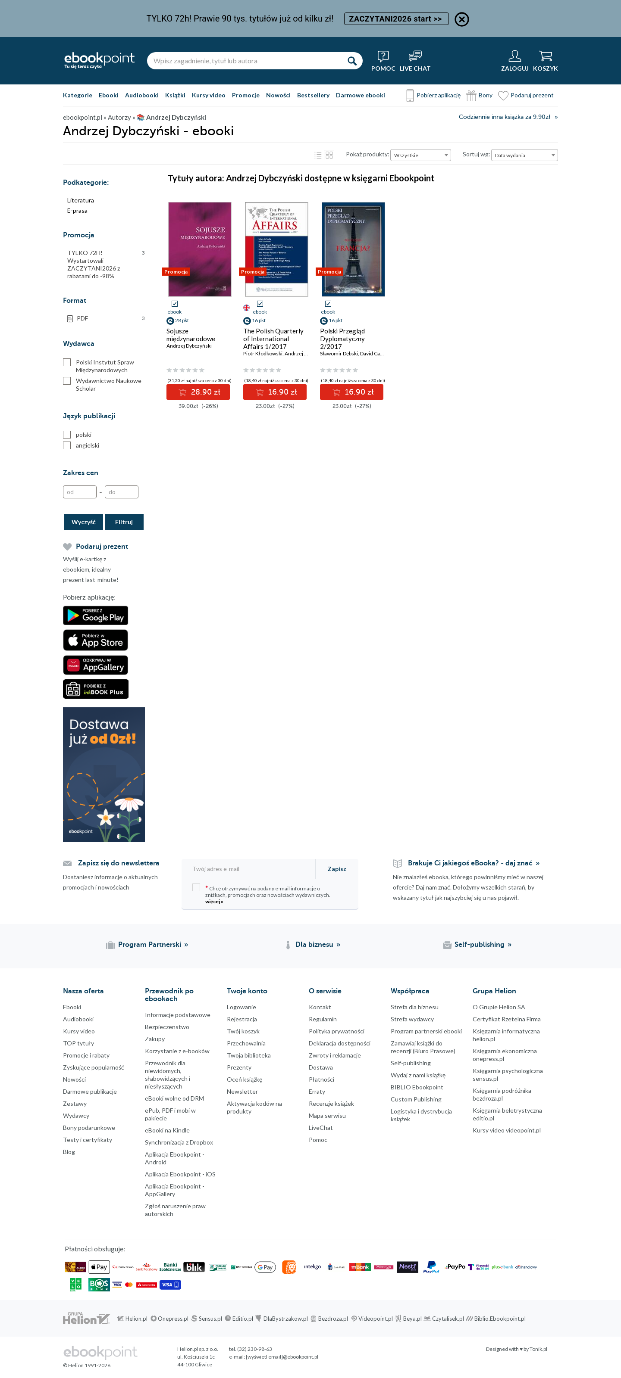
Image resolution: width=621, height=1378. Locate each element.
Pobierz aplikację (439, 95)
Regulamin (323, 1019)
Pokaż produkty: (367, 154)
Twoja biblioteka (249, 1055)
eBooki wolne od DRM (174, 1098)
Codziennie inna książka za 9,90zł (504, 117)
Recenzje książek (331, 1103)
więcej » (214, 901)
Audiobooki (142, 95)
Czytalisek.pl (448, 1318)
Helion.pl (136, 1318)
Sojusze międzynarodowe (190, 334)
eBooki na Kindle (167, 1130)
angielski (81, 445)
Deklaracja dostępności (339, 1043)
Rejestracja (242, 1019)
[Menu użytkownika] (515, 60)
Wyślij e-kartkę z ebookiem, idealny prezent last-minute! (91, 569)
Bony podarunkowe (89, 1127)
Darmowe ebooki (360, 95)
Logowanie (241, 1007)
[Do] (121, 491)
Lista (318, 155)
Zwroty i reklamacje (335, 1055)
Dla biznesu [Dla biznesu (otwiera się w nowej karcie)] (314, 945)
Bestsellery (313, 95)
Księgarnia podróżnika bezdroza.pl (502, 1094)
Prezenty (239, 1067)
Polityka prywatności (336, 1031)
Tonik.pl (538, 1349)
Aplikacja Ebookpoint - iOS (180, 1174)
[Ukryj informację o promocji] (461, 19)
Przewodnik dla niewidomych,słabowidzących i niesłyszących (167, 1074)
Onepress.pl (173, 1318)
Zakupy (155, 1038)
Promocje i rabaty (86, 1055)
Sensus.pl (210, 1318)
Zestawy (75, 1103)
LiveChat (321, 1127)
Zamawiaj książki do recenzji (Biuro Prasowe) (423, 1046)
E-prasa (77, 210)
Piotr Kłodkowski (262, 353)
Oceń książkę (244, 1079)
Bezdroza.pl (333, 1318)
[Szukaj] (352, 60)
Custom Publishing (416, 1099)
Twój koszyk (243, 1031)
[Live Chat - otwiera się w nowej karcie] (415, 60)
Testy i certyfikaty (87, 1139)
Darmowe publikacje (90, 1091)
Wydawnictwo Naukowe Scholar (102, 384)
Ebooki (109, 95)
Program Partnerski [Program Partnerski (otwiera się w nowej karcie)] (149, 945)
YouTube (8, 1240)
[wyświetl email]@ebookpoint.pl (282, 1356)
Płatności (321, 1079)
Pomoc (318, 1139)
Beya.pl (412, 1318)
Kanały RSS (8, 1283)
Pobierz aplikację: (89, 597)
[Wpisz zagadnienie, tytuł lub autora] (244, 60)
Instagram (8, 1223)
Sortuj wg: (476, 154)
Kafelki (329, 155)
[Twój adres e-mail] (249, 869)
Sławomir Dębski (339, 353)
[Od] (80, 491)
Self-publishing (411, 1063)
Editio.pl (242, 1318)
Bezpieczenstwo (167, 1026)
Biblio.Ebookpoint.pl (500, 1318)
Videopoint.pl (375, 1318)
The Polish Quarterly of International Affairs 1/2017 (273, 338)
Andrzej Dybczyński (189, 345)
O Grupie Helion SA (499, 1007)
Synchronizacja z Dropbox (179, 1142)
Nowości (278, 95)
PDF (111, 318)
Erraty (317, 1091)
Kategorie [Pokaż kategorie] (77, 95)
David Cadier (374, 353)
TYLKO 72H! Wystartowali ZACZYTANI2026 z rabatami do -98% (106, 264)
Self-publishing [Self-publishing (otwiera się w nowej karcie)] (480, 945)
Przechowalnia (246, 1043)
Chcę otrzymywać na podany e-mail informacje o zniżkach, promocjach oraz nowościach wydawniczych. (261, 894)
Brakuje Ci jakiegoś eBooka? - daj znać (470, 863)
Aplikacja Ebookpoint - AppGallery (174, 1190)
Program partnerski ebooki (426, 1031)
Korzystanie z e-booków (177, 1050)
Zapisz (337, 868)
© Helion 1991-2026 (86, 1365)
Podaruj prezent (532, 95)
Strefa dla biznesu (415, 1007)
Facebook (8, 1188)
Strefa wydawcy (412, 1019)
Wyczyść (84, 522)
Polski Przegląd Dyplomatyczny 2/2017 (342, 338)
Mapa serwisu (327, 1115)
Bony (485, 95)
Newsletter (242, 1091)
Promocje (246, 95)
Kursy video (209, 95)
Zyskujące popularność (93, 1067)
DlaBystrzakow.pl (285, 1318)
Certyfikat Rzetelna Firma (507, 1019)
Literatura (80, 200)
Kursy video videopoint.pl (507, 1130)
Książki (175, 95)
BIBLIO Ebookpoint (417, 1087)
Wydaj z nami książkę (418, 1075)
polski (77, 435)
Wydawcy (76, 1115)
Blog (69, 1151)
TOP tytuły (78, 1043)
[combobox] (420, 155)
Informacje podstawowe (177, 1014)
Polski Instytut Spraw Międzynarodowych (98, 365)
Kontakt (320, 1007)
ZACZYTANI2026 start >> (396, 18)
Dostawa (321, 1067)
